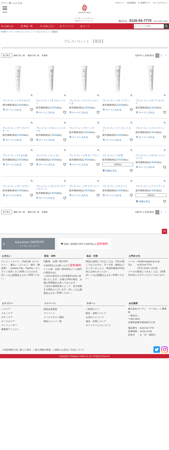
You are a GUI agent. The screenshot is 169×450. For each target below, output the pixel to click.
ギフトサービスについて (98, 325)
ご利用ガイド (145, 3)
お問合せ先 (134, 256)
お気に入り (47, 26)
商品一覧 (27, 26)
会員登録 (132, 3)
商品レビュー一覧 (53, 321)
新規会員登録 (50, 309)
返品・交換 (92, 256)
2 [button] (161, 55)
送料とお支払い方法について (69, 349)
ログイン (120, 3)
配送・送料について (96, 313)
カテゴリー (7, 303)
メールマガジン (161, 3)
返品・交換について (96, 321)
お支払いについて (95, 317)
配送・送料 (50, 256)
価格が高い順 (33, 55)
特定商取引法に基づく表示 (17, 349)
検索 (166, 26)
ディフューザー (9, 325)
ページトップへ (164, 231)
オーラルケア (8, 321)
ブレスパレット (27, 32)
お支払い (6, 256)
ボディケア (7, 317)
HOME (4, 32)
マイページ (67, 26)
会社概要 (133, 303)
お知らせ (7, 26)
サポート (91, 303)
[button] (165, 55)
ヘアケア (5, 309)
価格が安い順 (19, 55)
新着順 (45, 55)
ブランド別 (14, 32)
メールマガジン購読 (54, 317)
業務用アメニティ (10, 329)
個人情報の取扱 (43, 349)
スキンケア (7, 313)
